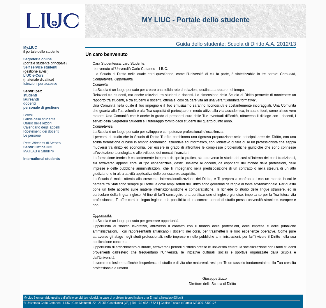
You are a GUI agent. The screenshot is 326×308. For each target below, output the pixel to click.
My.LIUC (30, 47)
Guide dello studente (39, 119)
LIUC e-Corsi (34, 75)
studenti (30, 95)
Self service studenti (40, 67)
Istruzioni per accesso (40, 84)
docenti (29, 103)
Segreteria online (37, 59)
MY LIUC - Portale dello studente (196, 20)
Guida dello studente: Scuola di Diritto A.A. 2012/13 (236, 44)
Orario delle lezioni (37, 123)
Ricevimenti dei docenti (41, 131)
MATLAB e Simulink (38, 151)
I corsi (28, 115)
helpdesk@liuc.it (172, 297)
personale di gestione (41, 107)
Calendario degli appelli (41, 127)
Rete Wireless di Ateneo (42, 143)
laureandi (31, 99)
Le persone (32, 135)
